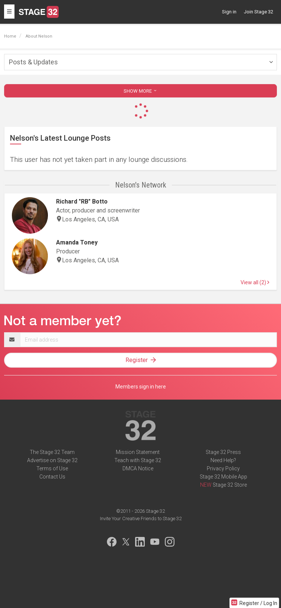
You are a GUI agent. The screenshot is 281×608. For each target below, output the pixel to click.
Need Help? (223, 460)
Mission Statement (138, 452)
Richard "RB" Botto (82, 201)
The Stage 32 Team (52, 452)
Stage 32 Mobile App (223, 477)
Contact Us (52, 477)
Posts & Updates (33, 62)
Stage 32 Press (223, 452)
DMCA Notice (137, 468)
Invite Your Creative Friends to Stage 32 (141, 518)
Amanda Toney (77, 242)
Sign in (229, 12)
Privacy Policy (223, 468)
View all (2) (255, 282)
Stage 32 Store (230, 485)
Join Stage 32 (258, 12)
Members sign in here (140, 387)
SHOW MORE (141, 91)
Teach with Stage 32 (137, 460)
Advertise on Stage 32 (52, 460)
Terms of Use (52, 468)
